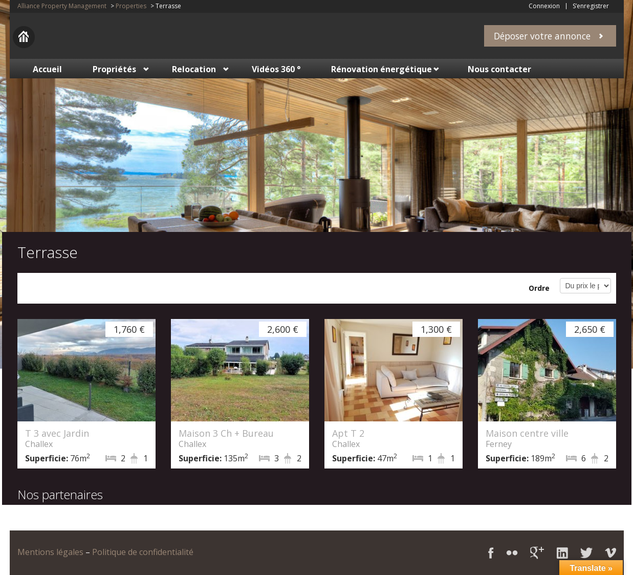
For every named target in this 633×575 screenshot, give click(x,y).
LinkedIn (562, 552)
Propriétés (114, 69)
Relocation (194, 69)
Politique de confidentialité (142, 552)
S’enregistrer (591, 6)
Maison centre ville (527, 433)
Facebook (491, 552)
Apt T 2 (348, 433)
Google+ (537, 552)
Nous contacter (499, 69)
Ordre (539, 288)
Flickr (512, 552)
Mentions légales (50, 552)
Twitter (586, 552)
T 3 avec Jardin (57, 433)
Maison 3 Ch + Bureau (226, 433)
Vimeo (610, 552)
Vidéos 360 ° (276, 69)
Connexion (544, 6)
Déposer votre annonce (542, 36)
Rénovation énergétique (381, 69)
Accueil (47, 69)
